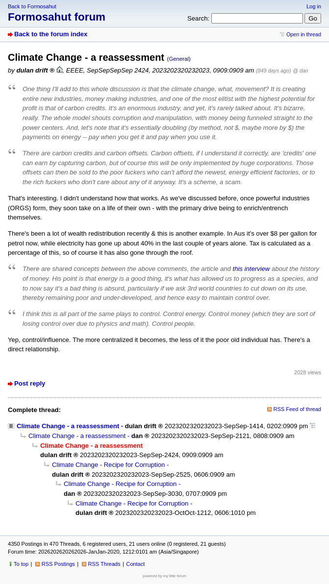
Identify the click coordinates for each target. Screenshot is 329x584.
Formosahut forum (56, 17)
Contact (135, 564)
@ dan (300, 70)
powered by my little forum (164, 576)
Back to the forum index (50, 34)
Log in (313, 6)
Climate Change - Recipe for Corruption (108, 464)
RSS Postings (58, 564)
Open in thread (303, 34)
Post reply (29, 383)
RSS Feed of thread (298, 409)
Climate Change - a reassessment (68, 426)
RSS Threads (104, 564)
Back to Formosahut (32, 6)
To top (21, 564)
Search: (198, 18)
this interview (251, 268)
